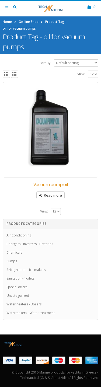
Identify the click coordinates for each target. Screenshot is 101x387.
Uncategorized (17, 295)
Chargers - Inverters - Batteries (29, 244)
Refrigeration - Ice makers (26, 269)
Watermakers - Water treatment (30, 313)
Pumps (11, 261)
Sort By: (45, 63)
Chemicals (14, 252)
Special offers (16, 287)
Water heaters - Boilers (23, 304)
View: (81, 74)
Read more (53, 195)
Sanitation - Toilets (20, 278)
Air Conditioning (18, 235)
